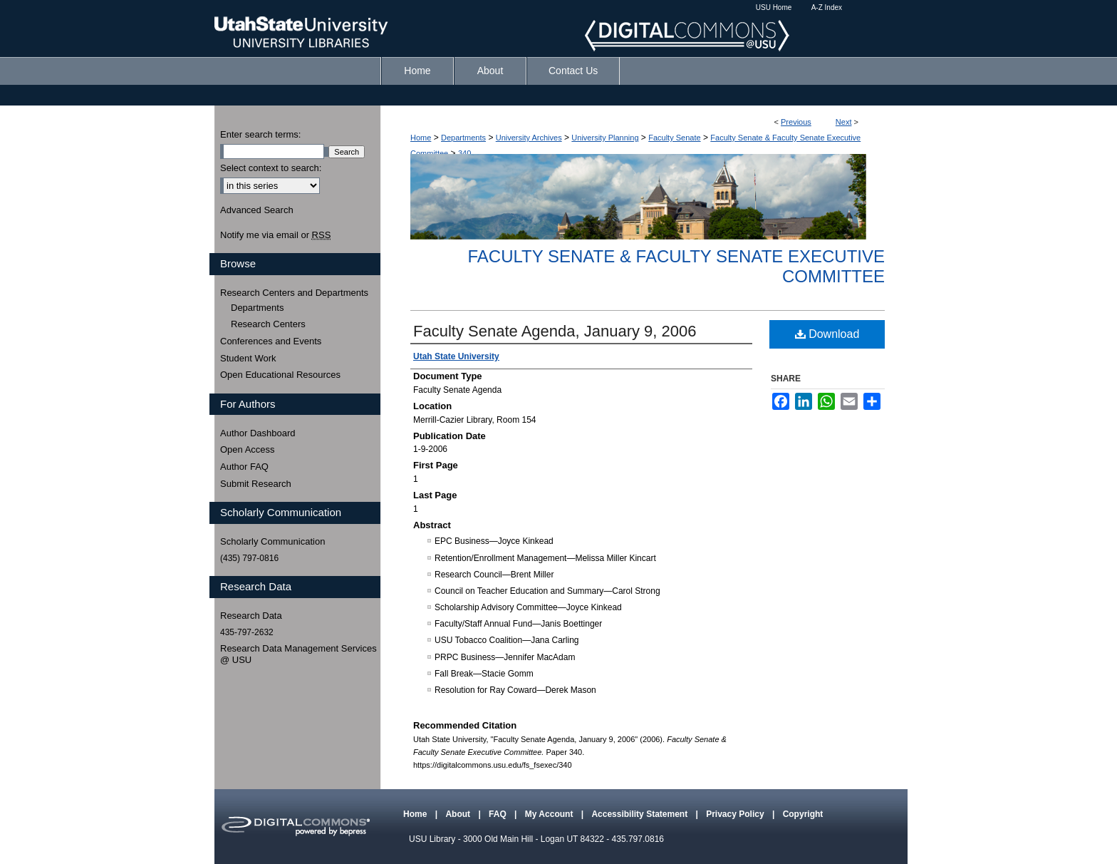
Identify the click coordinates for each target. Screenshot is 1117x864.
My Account (550, 814)
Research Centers (268, 324)
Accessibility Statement (640, 814)
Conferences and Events (270, 341)
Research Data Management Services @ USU (298, 654)
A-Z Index (826, 7)
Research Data (251, 615)
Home (420, 137)
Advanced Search (256, 210)
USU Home (774, 7)
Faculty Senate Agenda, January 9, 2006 (555, 331)
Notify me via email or (275, 235)
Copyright (803, 814)
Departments (463, 137)
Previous (796, 122)
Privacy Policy (736, 814)
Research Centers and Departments (294, 292)
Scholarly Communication (272, 541)
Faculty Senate (674, 137)
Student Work (248, 358)
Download (827, 334)
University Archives (529, 137)
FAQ (499, 814)
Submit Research (255, 483)
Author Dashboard (258, 433)
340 (464, 153)
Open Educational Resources (280, 374)
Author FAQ (244, 466)
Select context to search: (270, 168)
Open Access (247, 449)
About (458, 814)
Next (844, 122)
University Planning (604, 137)
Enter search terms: (260, 134)
